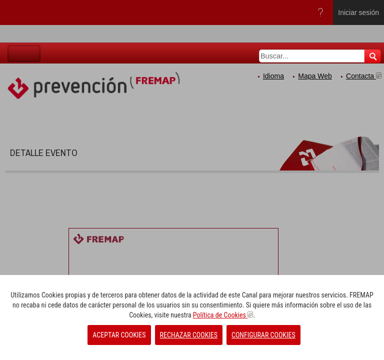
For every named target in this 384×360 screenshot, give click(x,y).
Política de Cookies (223, 315)
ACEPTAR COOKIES (119, 335)
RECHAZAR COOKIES (189, 335)
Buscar (372, 56)
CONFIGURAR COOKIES (264, 335)
